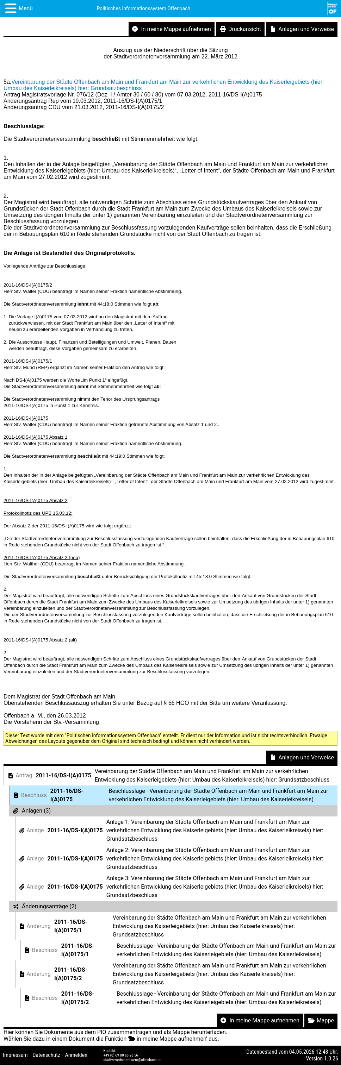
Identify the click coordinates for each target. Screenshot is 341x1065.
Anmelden (76, 1055)
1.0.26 (331, 1058)
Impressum (15, 1055)
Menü (26, 8)
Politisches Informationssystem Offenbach (144, 8)
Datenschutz (46, 1055)
